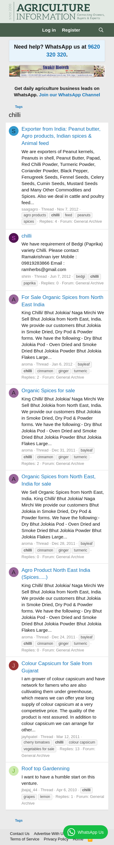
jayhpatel (29, 736)
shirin (26, 276)
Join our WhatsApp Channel (69, 94)
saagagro (30, 209)
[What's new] (89, 30)
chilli (27, 236)
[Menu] (14, 30)
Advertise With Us (49, 833)
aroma (27, 364)
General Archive (88, 221)
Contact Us (19, 833)
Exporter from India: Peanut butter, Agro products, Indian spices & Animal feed (61, 136)
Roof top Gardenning (46, 768)
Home (78, 839)
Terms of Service (25, 839)
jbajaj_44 (29, 790)
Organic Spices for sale (48, 390)
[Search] (101, 30)
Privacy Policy (56, 839)
